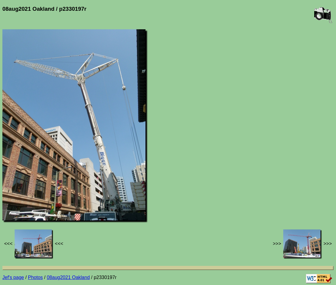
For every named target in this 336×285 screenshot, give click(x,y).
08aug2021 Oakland (68, 277)
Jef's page (13, 277)
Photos (35, 277)
